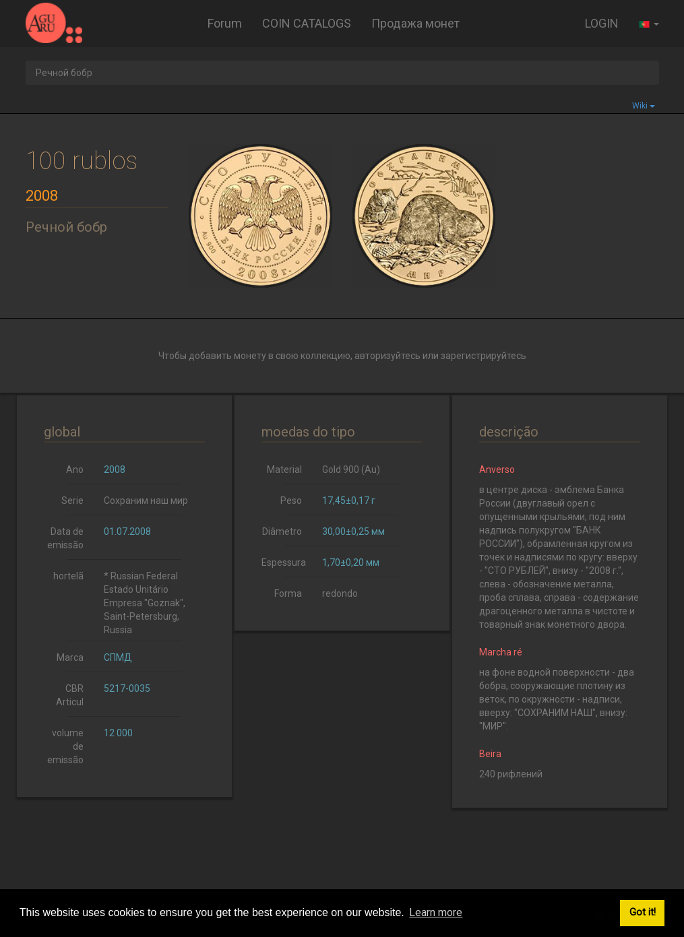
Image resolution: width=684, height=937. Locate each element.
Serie (72, 500)
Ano (75, 469)
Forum (225, 23)
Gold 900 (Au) (351, 469)
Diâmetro (282, 531)
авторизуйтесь (387, 355)
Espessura (283, 562)
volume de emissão (65, 746)
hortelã (68, 576)
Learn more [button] (435, 912)
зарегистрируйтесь (483, 355)
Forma (288, 593)
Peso (291, 500)
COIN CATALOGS (306, 23)
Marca (70, 657)
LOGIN (602, 23)
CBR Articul (70, 695)
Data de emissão (65, 538)
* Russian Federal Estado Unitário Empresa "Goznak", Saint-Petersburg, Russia (144, 603)
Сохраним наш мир (146, 500)
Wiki (643, 105)
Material (284, 469)
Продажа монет (415, 23)
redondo (340, 593)
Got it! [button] (642, 912)
